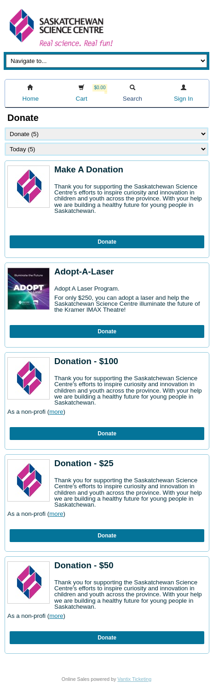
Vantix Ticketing (134, 679)
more (56, 411)
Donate (107, 242)
